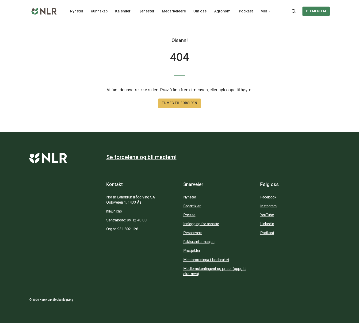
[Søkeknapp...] (293, 11)
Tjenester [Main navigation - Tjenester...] (146, 11)
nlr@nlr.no (114, 211)
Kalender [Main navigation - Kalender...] (122, 11)
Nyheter (189, 197)
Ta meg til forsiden (179, 103)
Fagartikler (192, 206)
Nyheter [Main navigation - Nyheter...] (76, 11)
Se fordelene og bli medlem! (141, 157)
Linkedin (267, 224)
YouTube (267, 215)
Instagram (268, 206)
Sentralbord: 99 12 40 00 (126, 220)
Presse (189, 215)
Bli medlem (316, 11)
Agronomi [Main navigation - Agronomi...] (222, 11)
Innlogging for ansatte (201, 224)
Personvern (192, 233)
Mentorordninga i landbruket (206, 260)
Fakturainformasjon (198, 241)
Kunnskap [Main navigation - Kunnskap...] (99, 11)
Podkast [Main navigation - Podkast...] (246, 11)
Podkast (267, 233)
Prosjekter (191, 250)
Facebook (268, 197)
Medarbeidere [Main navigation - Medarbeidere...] (174, 11)
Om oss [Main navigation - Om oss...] (200, 11)
